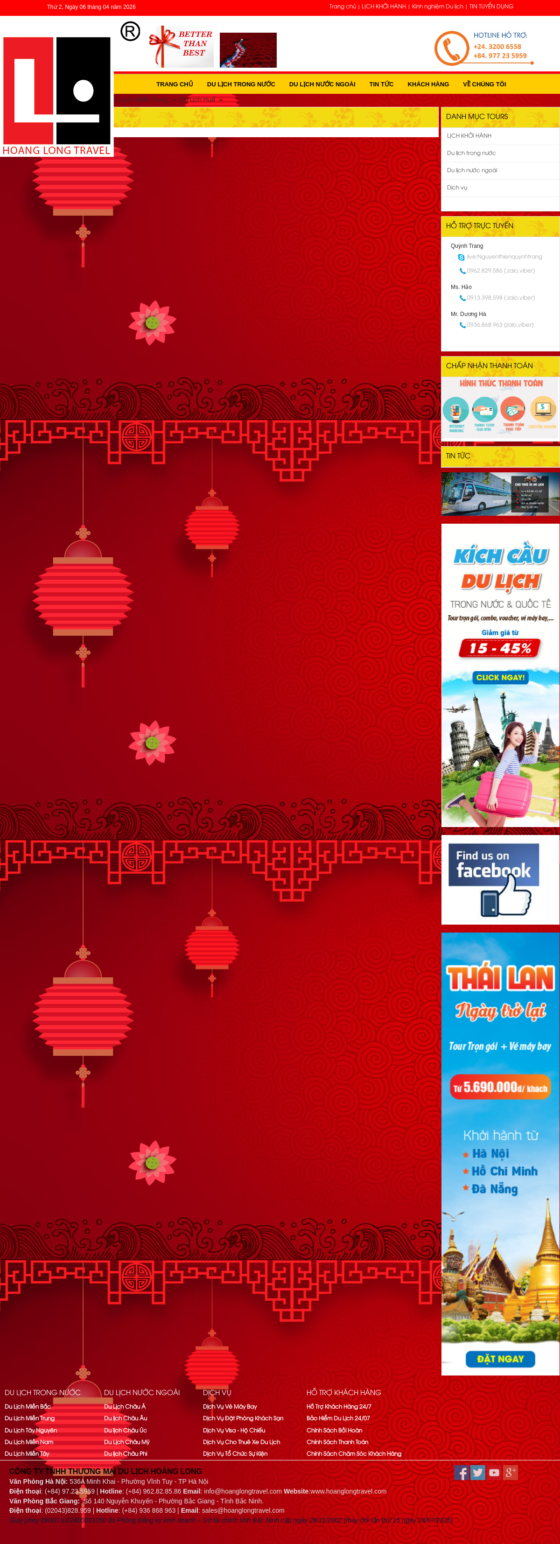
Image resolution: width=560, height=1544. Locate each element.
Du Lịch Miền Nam (29, 1442)
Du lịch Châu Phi (125, 1454)
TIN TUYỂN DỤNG (491, 6)
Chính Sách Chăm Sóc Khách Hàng (354, 1454)
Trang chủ (342, 6)
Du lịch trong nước (241, 84)
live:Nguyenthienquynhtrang (504, 257)
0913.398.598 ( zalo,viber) (501, 298)
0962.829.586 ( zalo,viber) (501, 271)
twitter (477, 1472)
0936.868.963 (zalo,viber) (500, 325)
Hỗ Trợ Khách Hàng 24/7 (339, 1407)
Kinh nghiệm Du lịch (437, 6)
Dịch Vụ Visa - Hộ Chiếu (234, 1430)
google (510, 1472)
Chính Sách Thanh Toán (337, 1442)
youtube (494, 1472)
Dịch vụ (457, 187)
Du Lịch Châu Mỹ (126, 1442)
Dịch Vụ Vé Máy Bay (230, 1407)
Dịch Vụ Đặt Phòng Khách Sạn (243, 1418)
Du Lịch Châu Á (125, 1407)
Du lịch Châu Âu (125, 1418)
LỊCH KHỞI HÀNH (384, 6)
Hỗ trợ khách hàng (344, 1393)
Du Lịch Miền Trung (140, 100)
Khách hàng (428, 84)
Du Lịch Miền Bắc (28, 1407)
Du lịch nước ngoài (322, 84)
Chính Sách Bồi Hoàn (334, 1430)
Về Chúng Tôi (484, 84)
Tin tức (382, 84)
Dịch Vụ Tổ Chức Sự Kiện (235, 1454)
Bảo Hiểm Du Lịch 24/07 (338, 1418)
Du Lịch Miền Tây (27, 1454)
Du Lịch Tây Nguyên (31, 1430)
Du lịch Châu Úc (125, 1430)
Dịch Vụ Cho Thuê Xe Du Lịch (241, 1442)
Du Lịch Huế (197, 100)
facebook (461, 1472)
